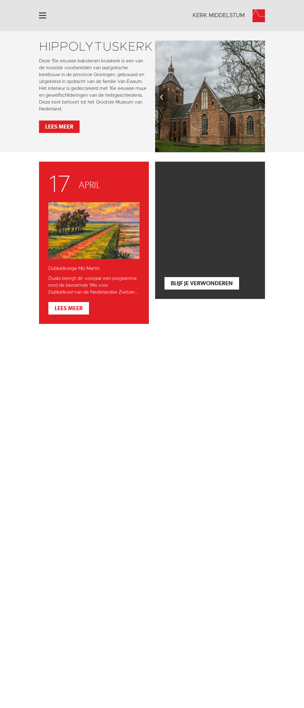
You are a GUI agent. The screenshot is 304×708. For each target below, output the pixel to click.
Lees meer (59, 126)
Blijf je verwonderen (202, 283)
